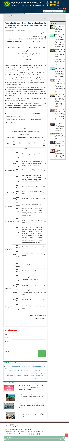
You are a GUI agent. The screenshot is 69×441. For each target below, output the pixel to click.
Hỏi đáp (41, 431)
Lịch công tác (54, 8)
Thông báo (17, 16)
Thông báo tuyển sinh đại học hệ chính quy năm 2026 (23, 370)
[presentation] (25, 353)
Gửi (42, 353)
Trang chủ (8, 16)
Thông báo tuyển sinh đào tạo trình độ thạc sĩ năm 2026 (24, 378)
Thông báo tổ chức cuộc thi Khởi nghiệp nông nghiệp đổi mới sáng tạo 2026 (26, 367)
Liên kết (36, 431)
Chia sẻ (44, 33)
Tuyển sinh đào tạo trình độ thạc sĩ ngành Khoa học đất (24, 375)
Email (60, 8)
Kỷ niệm (53, 23)
